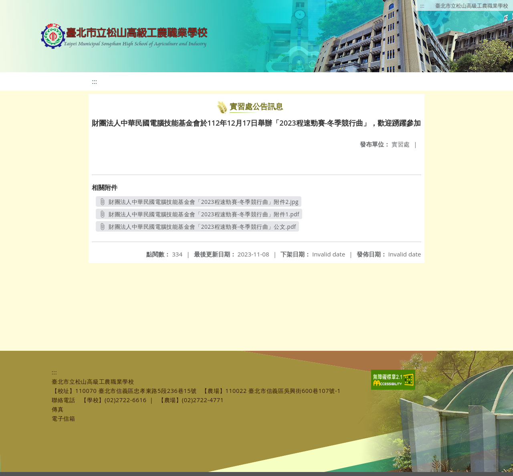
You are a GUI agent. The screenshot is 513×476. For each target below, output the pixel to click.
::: (422, 5)
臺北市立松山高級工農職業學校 (471, 5)
